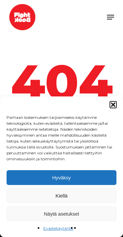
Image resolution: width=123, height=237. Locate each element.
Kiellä (61, 195)
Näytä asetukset (61, 214)
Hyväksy (61, 177)
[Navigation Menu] (110, 17)
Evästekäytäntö (58, 228)
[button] (113, 104)
